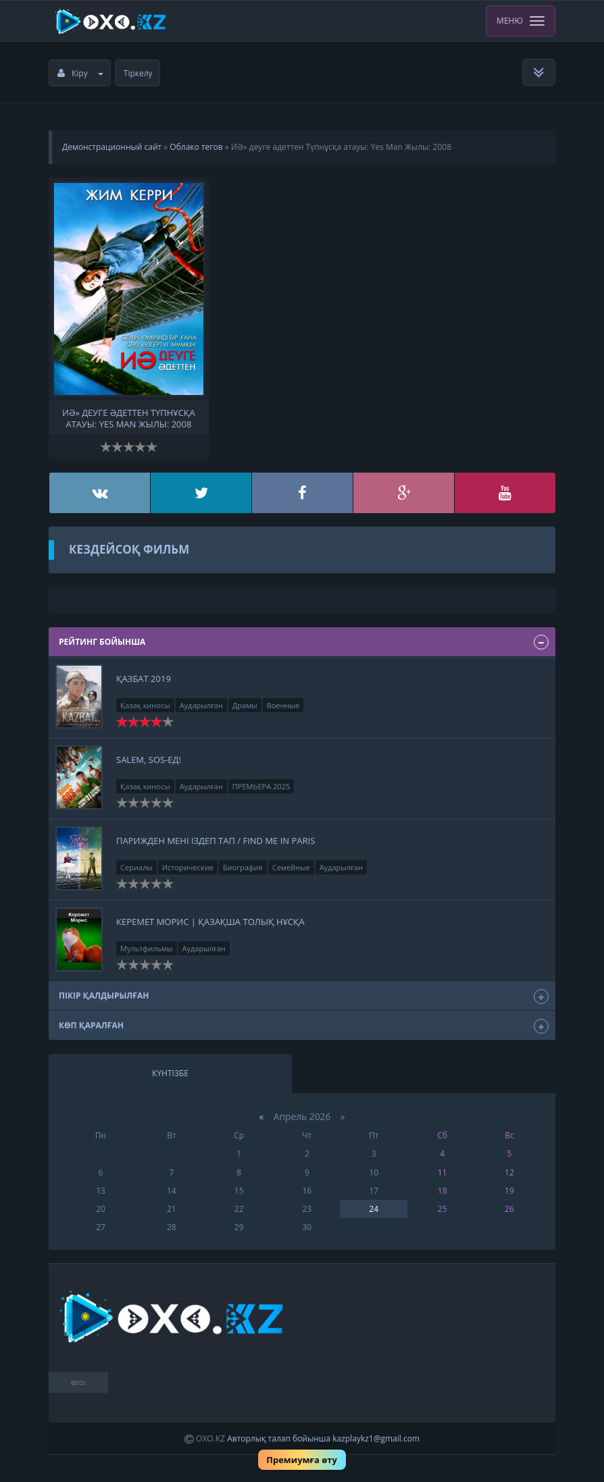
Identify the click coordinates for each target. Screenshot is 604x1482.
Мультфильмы (146, 948)
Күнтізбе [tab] (170, 1073)
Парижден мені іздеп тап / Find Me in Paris (215, 841)
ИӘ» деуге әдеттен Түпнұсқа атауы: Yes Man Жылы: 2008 (128, 417)
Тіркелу (138, 73)
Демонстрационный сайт (111, 147)
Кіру (80, 73)
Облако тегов (196, 147)
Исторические (187, 867)
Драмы (244, 705)
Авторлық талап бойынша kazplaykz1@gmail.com (323, 1438)
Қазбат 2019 (143, 678)
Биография (243, 867)
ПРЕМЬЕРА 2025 (261, 786)
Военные (283, 705)
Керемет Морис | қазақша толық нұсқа (210, 922)
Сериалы (136, 867)
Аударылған (201, 705)
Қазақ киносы (145, 705)
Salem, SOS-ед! (148, 759)
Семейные (291, 867)
